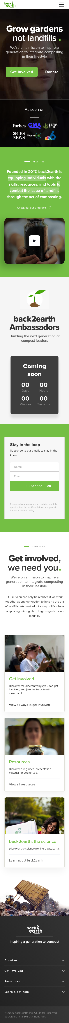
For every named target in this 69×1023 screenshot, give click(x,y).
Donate (52, 72)
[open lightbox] (34, 240)
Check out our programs (32, 208)
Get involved (21, 72)
